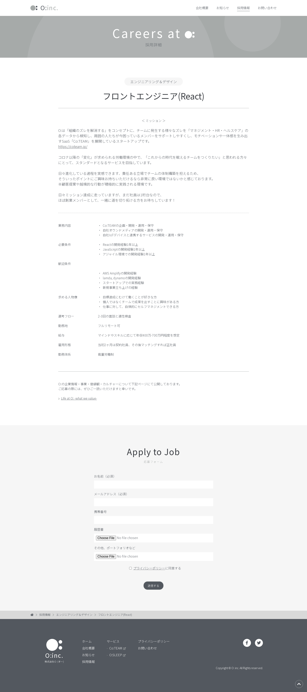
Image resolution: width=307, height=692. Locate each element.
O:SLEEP (117, 656)
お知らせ (222, 7)
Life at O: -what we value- (77, 398)
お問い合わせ (267, 7)
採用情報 (243, 7)
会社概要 (202, 7)
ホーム (87, 643)
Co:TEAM (117, 650)
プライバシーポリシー (149, 568)
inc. (44, 7)
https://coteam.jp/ (72, 146)
